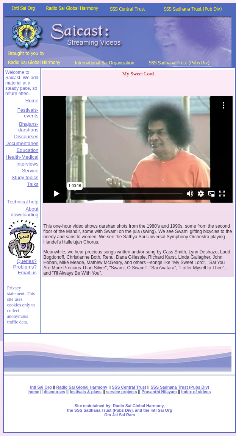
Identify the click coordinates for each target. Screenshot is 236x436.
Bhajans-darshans (28, 127)
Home (32, 100)
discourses (54, 391)
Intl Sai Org (41, 387)
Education (28, 150)
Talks (33, 184)
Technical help (22, 202)
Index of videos (196, 391)
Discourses (26, 136)
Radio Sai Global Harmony (82, 387)
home (33, 391)
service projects (121, 391)
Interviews (27, 164)
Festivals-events (28, 113)
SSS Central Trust (129, 387)
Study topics (25, 177)
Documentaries (21, 143)
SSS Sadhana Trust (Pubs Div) (180, 387)
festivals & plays (86, 391)
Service (30, 170)
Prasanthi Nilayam (159, 391)
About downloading (24, 211)
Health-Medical (22, 157)
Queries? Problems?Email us (25, 266)
